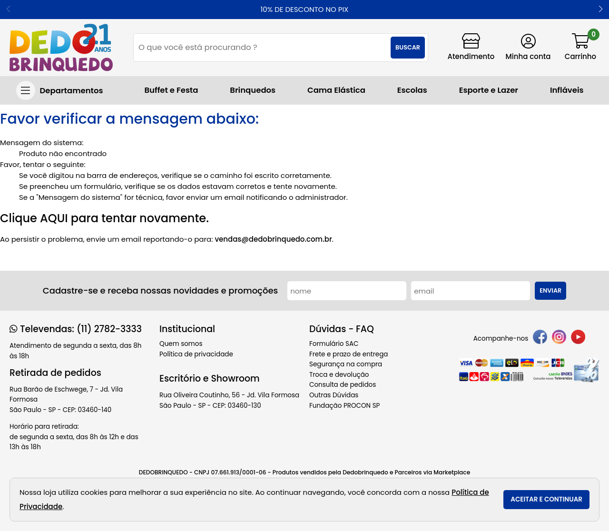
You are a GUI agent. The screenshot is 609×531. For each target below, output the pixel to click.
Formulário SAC (334, 343)
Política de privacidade (196, 354)
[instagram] (559, 338)
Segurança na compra (345, 364)
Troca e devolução (339, 374)
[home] (61, 47)
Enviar (550, 290)
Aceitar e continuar (546, 499)
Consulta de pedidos (342, 384)
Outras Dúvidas (333, 395)
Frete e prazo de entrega (348, 354)
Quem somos (180, 343)
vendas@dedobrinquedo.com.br (273, 239)
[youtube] (578, 338)
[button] (600, 9)
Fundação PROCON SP (344, 405)
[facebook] (540, 338)
